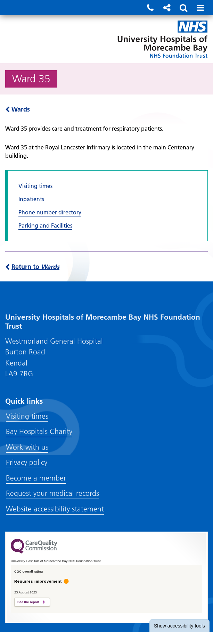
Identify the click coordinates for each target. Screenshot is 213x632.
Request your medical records (52, 493)
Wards (17, 109)
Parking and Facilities (45, 225)
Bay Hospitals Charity (39, 431)
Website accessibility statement (55, 508)
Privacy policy (26, 462)
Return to (32, 267)
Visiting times (35, 185)
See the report (28, 602)
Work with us (27, 447)
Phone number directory (49, 212)
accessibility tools (179, 626)
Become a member (36, 478)
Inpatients (31, 199)
